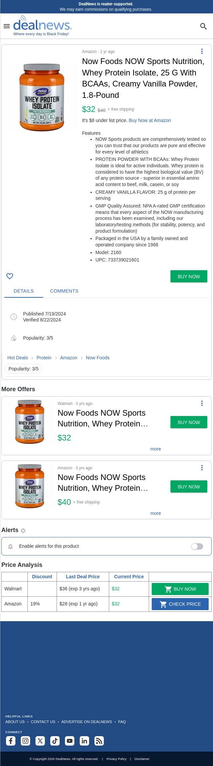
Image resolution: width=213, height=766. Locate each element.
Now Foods (98, 357)
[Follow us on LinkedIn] (84, 740)
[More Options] (202, 51)
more (155, 449)
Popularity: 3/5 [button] (24, 368)
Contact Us (43, 722)
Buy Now (180, 589)
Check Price (180, 604)
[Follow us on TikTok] (55, 740)
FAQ (122, 722)
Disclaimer (142, 759)
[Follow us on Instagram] (25, 740)
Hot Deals (17, 357)
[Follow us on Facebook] (10, 740)
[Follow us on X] (40, 740)
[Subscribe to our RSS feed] (99, 740)
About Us (15, 722)
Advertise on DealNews (86, 722)
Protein (44, 357)
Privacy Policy (116, 759)
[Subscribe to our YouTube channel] (69, 740)
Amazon (68, 357)
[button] (106, 156)
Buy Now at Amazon (150, 120)
